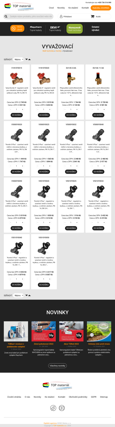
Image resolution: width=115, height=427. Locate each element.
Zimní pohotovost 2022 (43, 344)
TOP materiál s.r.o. (60, 426)
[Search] (31, 16)
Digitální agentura (50, 423)
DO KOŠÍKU (16, 115)
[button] (73, 16)
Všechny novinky (57, 365)
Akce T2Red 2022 (71, 344)
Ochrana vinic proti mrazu (99, 344)
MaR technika (48, 51)
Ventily (58, 51)
